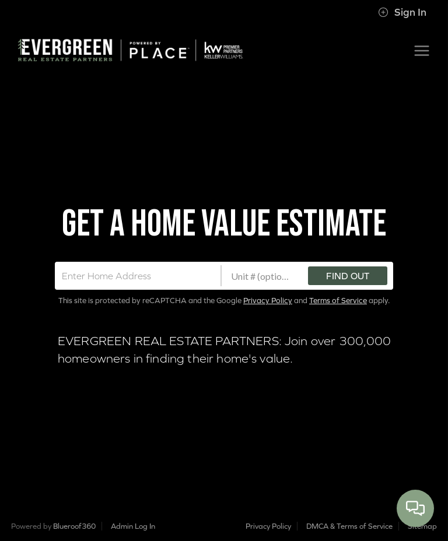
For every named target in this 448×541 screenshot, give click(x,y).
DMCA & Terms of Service (349, 526)
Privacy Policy (267, 300)
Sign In (402, 12)
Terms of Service (338, 300)
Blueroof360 (74, 526)
